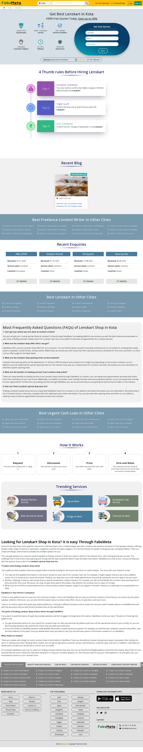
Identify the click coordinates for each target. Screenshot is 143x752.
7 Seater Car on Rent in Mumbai (84, 686)
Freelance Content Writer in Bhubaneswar (89, 226)
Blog (10, 706)
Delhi (43, 3)
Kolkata (59, 731)
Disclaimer (10, 718)
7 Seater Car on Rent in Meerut (49, 686)
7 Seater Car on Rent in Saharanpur (50, 689)
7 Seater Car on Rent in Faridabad (85, 679)
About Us (32, 702)
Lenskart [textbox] (90, 32)
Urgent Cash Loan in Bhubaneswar (87, 419)
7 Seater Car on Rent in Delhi (48, 679)
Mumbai (81, 702)
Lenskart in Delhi (80, 307)
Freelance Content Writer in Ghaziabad (18, 233)
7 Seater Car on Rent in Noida (119, 686)
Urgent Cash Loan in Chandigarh (121, 419)
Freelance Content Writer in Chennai (17, 229)
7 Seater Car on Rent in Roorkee (14, 689)
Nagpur (59, 727)
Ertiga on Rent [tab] (100, 669)
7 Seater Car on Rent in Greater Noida (16, 682)
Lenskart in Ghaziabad (12, 311)
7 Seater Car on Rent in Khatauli (14, 686)
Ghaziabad (59, 718)
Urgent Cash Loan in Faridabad (120, 423)
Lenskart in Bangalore (47, 303)
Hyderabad (80, 727)
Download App (118, 3)
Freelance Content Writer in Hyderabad (88, 233)
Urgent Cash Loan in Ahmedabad (16, 419)
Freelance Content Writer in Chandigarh (123, 226)
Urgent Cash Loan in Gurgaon (50, 427)
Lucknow (80, 723)
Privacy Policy (11, 714)
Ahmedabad (59, 739)
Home (10, 702)
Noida (80, 714)
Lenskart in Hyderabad (82, 311)
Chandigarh (59, 723)
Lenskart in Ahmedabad (12, 303)
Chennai (59, 735)
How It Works (11, 710)
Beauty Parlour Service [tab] (39, 669)
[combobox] (102, 33)
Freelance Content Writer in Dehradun (53, 229)
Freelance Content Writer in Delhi (86, 229)
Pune (59, 706)
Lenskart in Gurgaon (46, 311)
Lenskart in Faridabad (117, 307)
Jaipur (59, 710)
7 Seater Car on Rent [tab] (13, 669)
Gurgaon (80, 706)
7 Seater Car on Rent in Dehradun (15, 679)
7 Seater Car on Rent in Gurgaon (49, 682)
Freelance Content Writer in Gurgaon (52, 233)
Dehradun (80, 735)
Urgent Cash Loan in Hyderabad (85, 427)
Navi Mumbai (80, 710)
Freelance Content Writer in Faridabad (123, 229)
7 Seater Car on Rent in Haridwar (85, 682)
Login (130, 3)
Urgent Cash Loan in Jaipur (119, 427)
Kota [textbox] (88, 38)
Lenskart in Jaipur (115, 311)
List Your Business (102, 3)
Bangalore (59, 714)
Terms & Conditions (32, 714)
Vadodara (80, 731)
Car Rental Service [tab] (80, 669)
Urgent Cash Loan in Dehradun (50, 423)
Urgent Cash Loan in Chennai (14, 423)
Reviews (32, 706)
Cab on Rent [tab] (60, 669)
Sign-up (138, 3)
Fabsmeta (64, 749)
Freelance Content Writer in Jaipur (121, 233)
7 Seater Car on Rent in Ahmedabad (16, 675)
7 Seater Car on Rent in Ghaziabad (120, 679)
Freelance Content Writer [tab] (124, 669)
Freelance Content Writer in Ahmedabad (18, 226)
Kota (11, 8)
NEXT (103, 51)
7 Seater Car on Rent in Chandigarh (85, 675)
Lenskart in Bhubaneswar (83, 303)
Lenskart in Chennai (11, 307)
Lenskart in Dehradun (47, 307)
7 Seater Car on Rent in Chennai (119, 675)
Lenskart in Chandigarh (117, 303)
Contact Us (32, 710)
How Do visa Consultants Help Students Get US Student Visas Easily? (69, 205)
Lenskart (20, 8)
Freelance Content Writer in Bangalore (53, 226)
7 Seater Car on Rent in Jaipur (118, 682)
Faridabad (80, 718)
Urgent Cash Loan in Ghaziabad (15, 427)
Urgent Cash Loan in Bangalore (50, 419)
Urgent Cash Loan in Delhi (83, 423)
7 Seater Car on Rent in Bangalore (50, 675)
